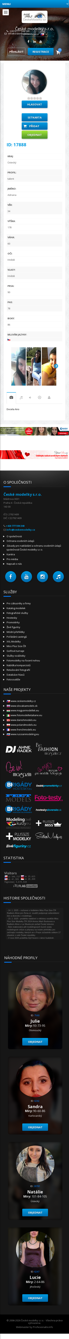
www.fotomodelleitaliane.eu (24, 715)
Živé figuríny (13, 627)
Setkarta (35, 117)
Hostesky (12, 617)
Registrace (41, 51)
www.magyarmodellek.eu (23, 710)
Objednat (34, 135)
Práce (49, 398)
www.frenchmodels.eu (21, 729)
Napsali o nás (14, 563)
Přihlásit (16, 51)
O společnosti (14, 536)
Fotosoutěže (13, 679)
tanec (30, 398)
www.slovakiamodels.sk (22, 705)
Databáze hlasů (15, 674)
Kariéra (11, 554)
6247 (36, 1271)
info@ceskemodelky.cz (20, 33)
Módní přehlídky (16, 632)
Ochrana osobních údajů (20, 541)
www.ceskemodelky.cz (21, 701)
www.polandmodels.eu (21, 724)
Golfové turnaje (15, 651)
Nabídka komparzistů (19, 665)
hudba (21, 398)
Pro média (12, 559)
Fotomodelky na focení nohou (23, 660)
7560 (36, 1015)
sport (39, 398)
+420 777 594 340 (15, 525)
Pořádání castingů (17, 636)
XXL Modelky (14, 641)
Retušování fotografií (18, 670)
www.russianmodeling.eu (23, 734)
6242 (36, 1100)
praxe (11, 398)
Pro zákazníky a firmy (19, 603)
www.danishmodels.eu (21, 720)
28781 (37, 1186)
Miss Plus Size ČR (16, 646)
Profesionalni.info (43, 1327)
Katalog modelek (16, 608)
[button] (10, 576)
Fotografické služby (17, 613)
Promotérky (13, 622)
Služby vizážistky (16, 655)
